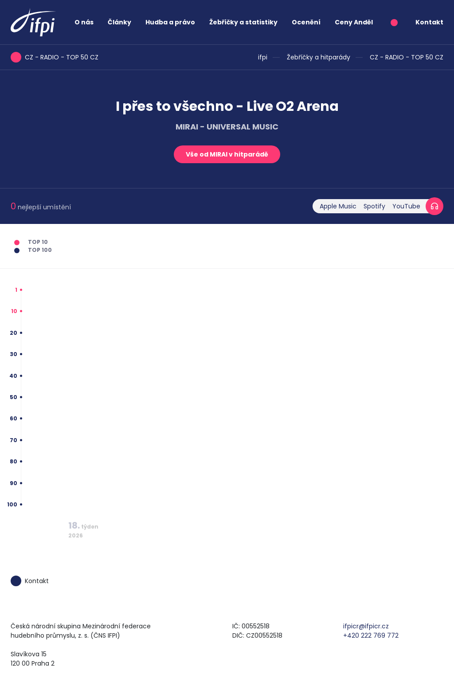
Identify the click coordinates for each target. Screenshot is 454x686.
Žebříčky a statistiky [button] (243, 22)
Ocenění (306, 22)
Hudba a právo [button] (170, 22)
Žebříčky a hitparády (318, 57)
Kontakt (429, 22)
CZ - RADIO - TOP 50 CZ (406, 57)
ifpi (262, 57)
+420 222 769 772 (371, 635)
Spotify (374, 206)
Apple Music (338, 206)
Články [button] (119, 22)
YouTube (406, 206)
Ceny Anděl (354, 22)
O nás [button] (84, 22)
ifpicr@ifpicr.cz (366, 626)
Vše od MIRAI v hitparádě (227, 154)
